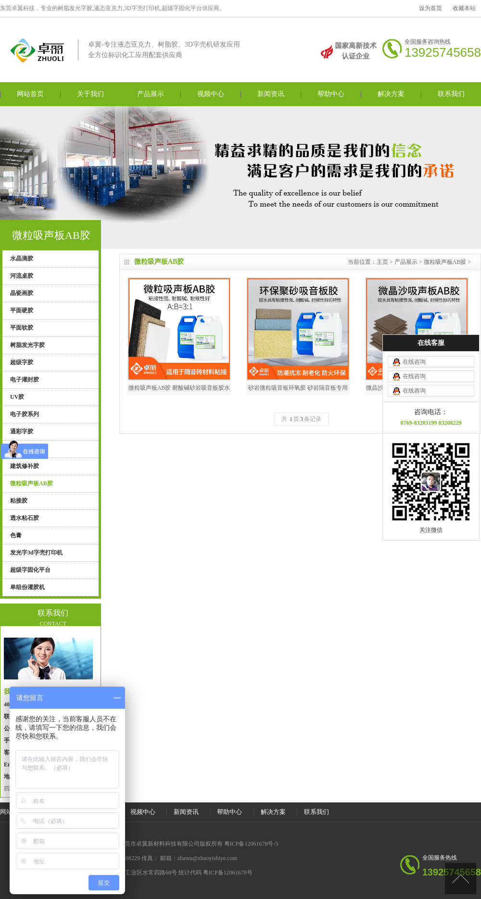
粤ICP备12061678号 (228, 872)
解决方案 (391, 94)
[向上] (460, 878)
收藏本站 (464, 8)
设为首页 (430, 8)
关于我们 (90, 94)
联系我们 (451, 94)
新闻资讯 (270, 94)
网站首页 (30, 94)
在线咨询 (414, 322)
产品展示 (150, 94)
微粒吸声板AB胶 (445, 262)
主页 (382, 262)
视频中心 (210, 94)
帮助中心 (330, 94)
